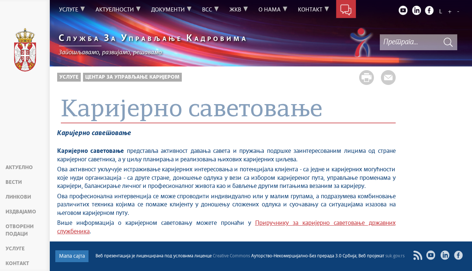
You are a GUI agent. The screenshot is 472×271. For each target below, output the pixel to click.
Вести (14, 182)
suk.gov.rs (395, 256)
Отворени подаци (20, 230)
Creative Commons (231, 256)
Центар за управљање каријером (132, 77)
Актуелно (19, 167)
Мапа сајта (72, 256)
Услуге (15, 248)
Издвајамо (21, 212)
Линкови (18, 197)
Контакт (17, 263)
